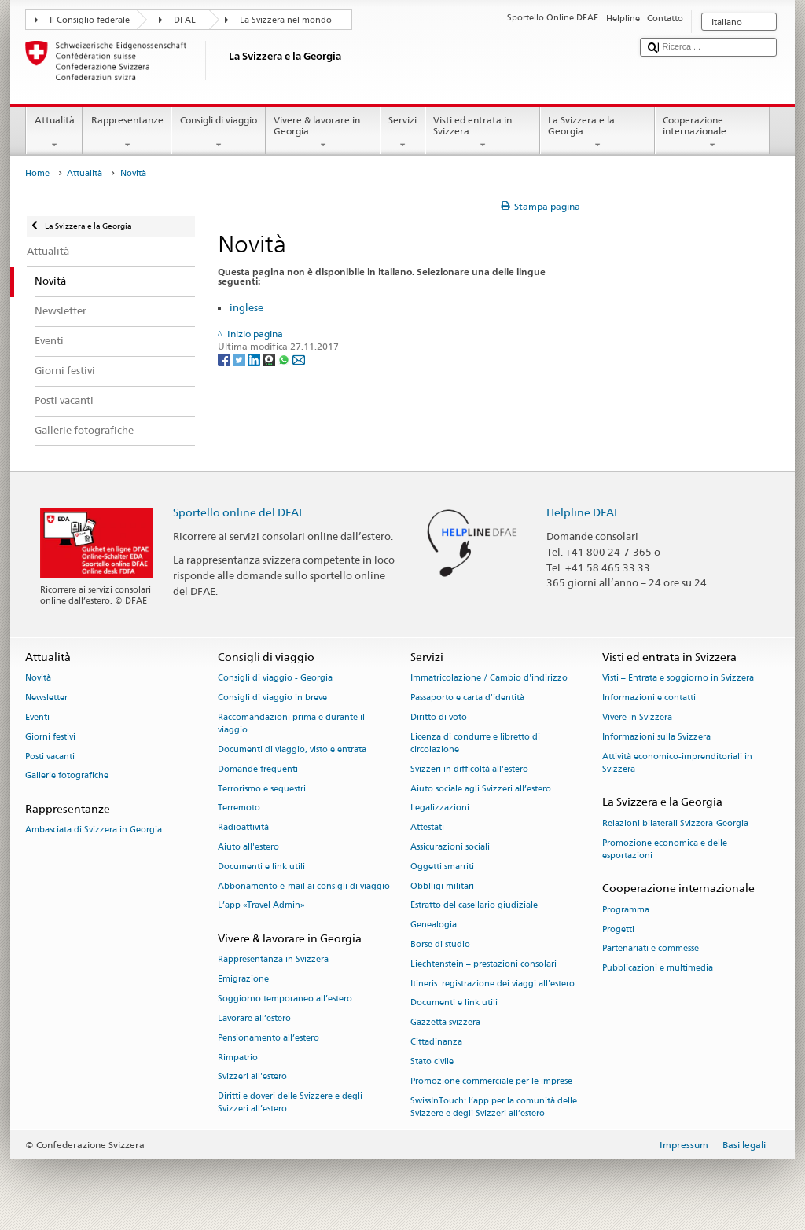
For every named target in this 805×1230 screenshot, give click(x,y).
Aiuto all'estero (248, 847)
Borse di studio (440, 944)
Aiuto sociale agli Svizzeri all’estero (480, 789)
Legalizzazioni (439, 808)
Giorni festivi (50, 737)
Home (37, 173)
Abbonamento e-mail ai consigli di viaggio (304, 886)
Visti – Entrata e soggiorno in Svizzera (678, 679)
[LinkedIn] (255, 359)
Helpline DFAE (583, 512)
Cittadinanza (436, 1042)
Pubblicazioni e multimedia (657, 969)
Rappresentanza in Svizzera (273, 960)
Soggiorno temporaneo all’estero (285, 998)
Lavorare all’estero (254, 1018)
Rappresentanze (127, 133)
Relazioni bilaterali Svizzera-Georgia (675, 823)
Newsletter (46, 697)
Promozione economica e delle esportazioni (664, 849)
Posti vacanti (50, 756)
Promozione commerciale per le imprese (491, 1081)
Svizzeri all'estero (252, 1077)
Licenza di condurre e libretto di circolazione (475, 743)
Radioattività (243, 828)
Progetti (618, 929)
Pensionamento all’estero (268, 1038)
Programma (625, 910)
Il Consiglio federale (90, 20)
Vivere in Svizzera (637, 717)
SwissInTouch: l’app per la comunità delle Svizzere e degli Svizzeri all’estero (493, 1107)
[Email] (298, 359)
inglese (246, 307)
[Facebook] (225, 359)
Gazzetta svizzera (445, 1023)
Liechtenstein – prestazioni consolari (483, 964)
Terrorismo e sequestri (262, 789)
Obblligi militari (442, 886)
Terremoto (239, 808)
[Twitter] (240, 359)
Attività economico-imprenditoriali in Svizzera (677, 762)
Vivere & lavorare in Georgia (323, 133)
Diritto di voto (438, 717)
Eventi (37, 717)
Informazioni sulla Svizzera (656, 737)
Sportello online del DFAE (239, 512)
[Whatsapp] (285, 359)
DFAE (185, 20)
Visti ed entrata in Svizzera (482, 133)
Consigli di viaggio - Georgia (275, 679)
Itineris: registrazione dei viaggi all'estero (492, 983)
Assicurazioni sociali (450, 847)
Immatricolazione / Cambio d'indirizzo (489, 679)
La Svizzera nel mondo (286, 20)
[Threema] (270, 359)
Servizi (403, 133)
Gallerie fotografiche (66, 776)
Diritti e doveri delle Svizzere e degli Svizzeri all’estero (290, 1103)
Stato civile (432, 1061)
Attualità (54, 133)
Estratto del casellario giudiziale (474, 906)
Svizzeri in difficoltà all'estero (469, 769)
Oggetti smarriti (442, 866)
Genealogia (433, 925)
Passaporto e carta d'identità (467, 697)
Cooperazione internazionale (712, 133)
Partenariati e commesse (650, 949)
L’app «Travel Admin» (261, 906)
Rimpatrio (238, 1057)
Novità (38, 679)
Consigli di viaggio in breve (272, 697)
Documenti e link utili (261, 866)
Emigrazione (243, 980)
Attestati (427, 828)
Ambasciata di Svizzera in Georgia (93, 830)
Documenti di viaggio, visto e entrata (292, 749)
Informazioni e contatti (649, 697)
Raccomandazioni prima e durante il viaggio (291, 723)
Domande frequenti (258, 769)
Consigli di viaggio (218, 133)
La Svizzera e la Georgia (597, 133)
